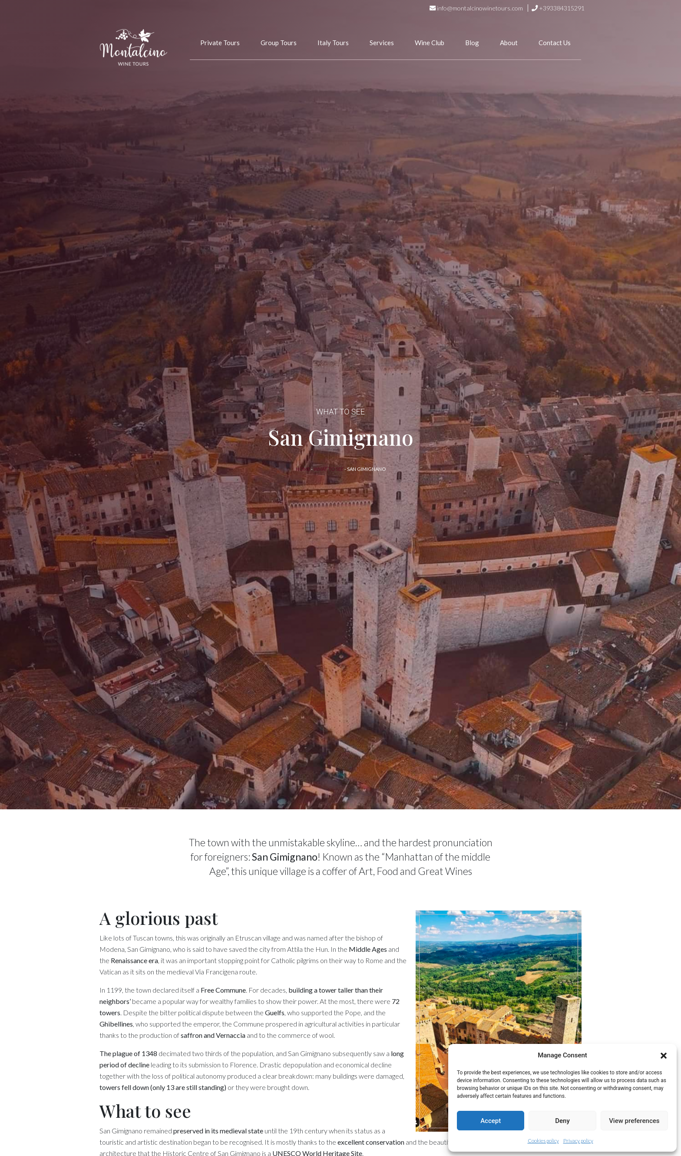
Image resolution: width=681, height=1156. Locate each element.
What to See (329, 469)
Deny (562, 1121)
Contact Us (555, 42)
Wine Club (429, 42)
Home (303, 469)
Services (382, 42)
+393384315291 (562, 8)
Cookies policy (543, 1140)
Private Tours (220, 42)
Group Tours (279, 42)
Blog (472, 42)
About (509, 42)
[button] (663, 1055)
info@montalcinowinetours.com (480, 8)
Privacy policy (578, 1140)
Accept (490, 1121)
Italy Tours (333, 42)
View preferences (634, 1121)
